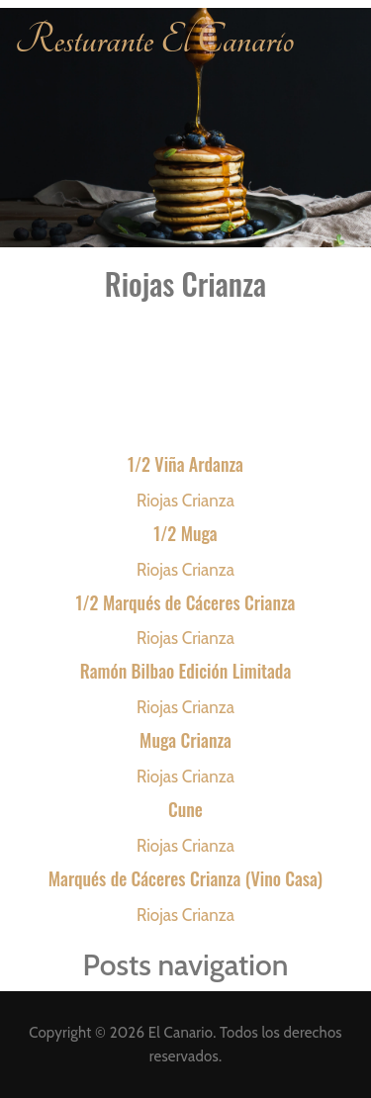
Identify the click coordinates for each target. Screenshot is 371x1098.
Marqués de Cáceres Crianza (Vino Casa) (185, 878)
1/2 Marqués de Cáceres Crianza (186, 602)
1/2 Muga (185, 533)
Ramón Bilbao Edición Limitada (185, 671)
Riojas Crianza (185, 500)
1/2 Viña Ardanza (185, 464)
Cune (185, 809)
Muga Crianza (185, 740)
